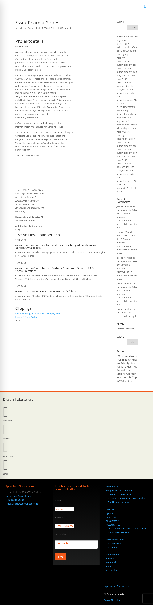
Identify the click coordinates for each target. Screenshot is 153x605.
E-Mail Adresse (62, 517)
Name (58, 500)
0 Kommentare (67, 28)
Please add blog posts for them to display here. (38, 313)
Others (54, 28)
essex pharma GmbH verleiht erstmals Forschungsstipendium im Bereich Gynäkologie (55, 246)
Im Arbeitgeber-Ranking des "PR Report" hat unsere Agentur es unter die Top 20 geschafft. (127, 370)
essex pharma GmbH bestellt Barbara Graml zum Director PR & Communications (54, 269)
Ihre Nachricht (62, 534)
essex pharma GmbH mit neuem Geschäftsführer (45, 291)
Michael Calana (26, 28)
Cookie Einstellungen (114, 600)
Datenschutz (123, 586)
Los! (60, 557)
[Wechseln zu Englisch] (107, 577)
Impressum (109, 586)
